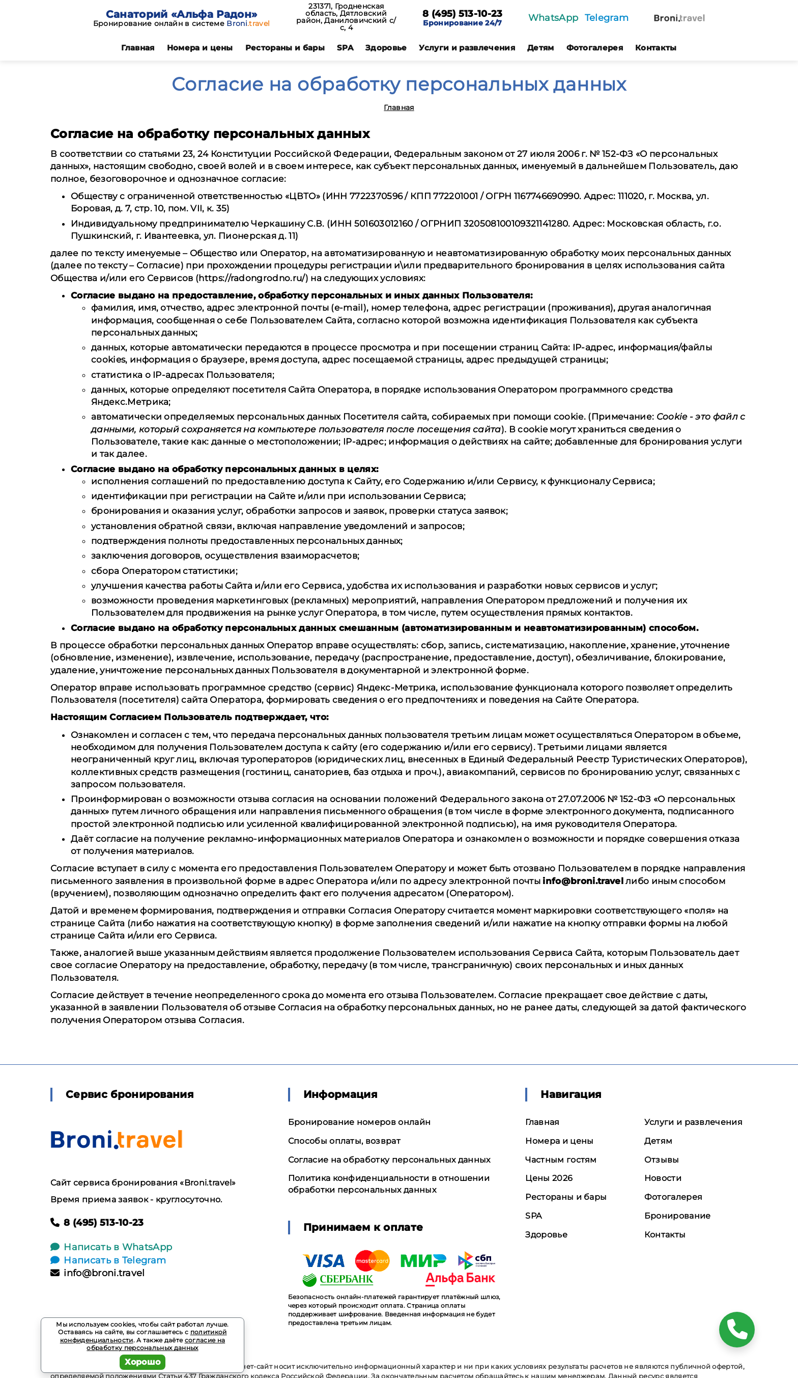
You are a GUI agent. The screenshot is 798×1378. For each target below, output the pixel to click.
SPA (345, 47)
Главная (137, 47)
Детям (540, 47)
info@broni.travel (97, 1273)
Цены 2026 (549, 1178)
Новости (662, 1178)
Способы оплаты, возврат (344, 1141)
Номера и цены (200, 47)
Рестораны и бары (285, 47)
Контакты (656, 47)
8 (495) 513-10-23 (462, 14)
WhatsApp (553, 17)
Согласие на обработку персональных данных (389, 1160)
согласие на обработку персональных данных (156, 1344)
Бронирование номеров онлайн (359, 1122)
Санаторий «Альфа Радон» (181, 14)
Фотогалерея (594, 47)
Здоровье (386, 47)
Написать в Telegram (108, 1260)
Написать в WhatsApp (111, 1247)
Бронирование (677, 1216)
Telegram (607, 17)
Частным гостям (560, 1160)
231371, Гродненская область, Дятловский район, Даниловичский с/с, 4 (346, 17)
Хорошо (143, 1362)
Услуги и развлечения (467, 47)
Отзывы (661, 1160)
